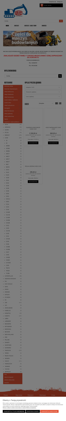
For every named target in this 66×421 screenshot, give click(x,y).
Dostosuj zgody (33, 411)
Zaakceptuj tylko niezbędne (14, 411)
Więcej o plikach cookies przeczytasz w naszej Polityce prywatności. (19, 407)
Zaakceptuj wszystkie (49, 411)
